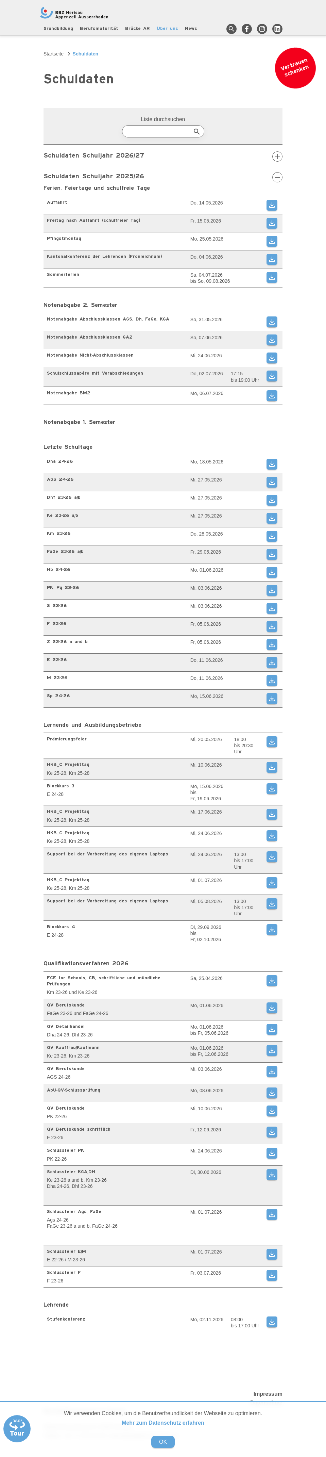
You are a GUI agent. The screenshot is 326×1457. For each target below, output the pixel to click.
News (191, 29)
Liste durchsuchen (163, 119)
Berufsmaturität (99, 29)
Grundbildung (58, 29)
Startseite (54, 53)
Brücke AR (137, 29)
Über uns (167, 29)
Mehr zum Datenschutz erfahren (163, 1423)
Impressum (268, 1394)
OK (163, 1442)
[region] (163, 242)
